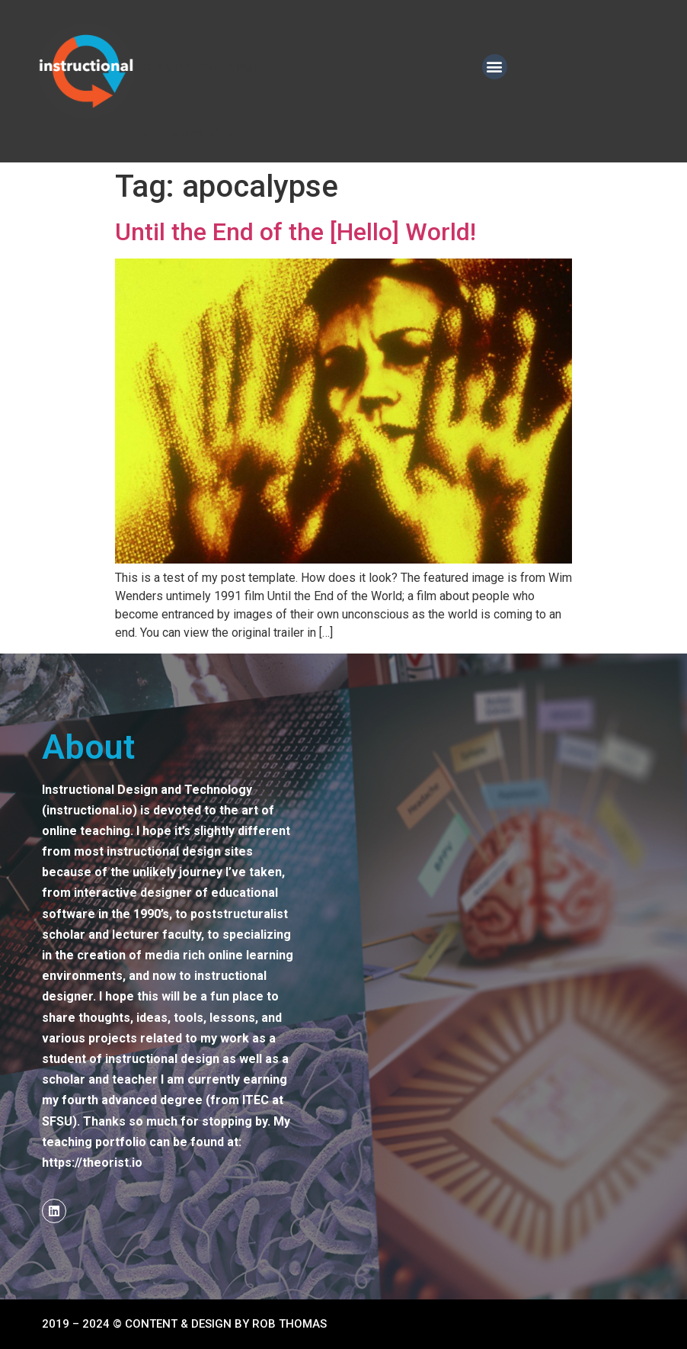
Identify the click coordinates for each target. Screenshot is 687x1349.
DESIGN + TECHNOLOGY (200, 66)
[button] (494, 66)
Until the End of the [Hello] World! (295, 231)
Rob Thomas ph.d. (186, 132)
